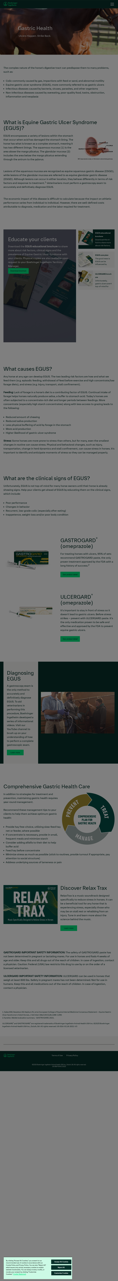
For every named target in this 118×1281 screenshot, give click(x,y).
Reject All (61, 1267)
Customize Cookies (61, 1273)
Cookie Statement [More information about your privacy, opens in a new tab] (19, 1274)
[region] (38, 1268)
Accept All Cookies (61, 1262)
